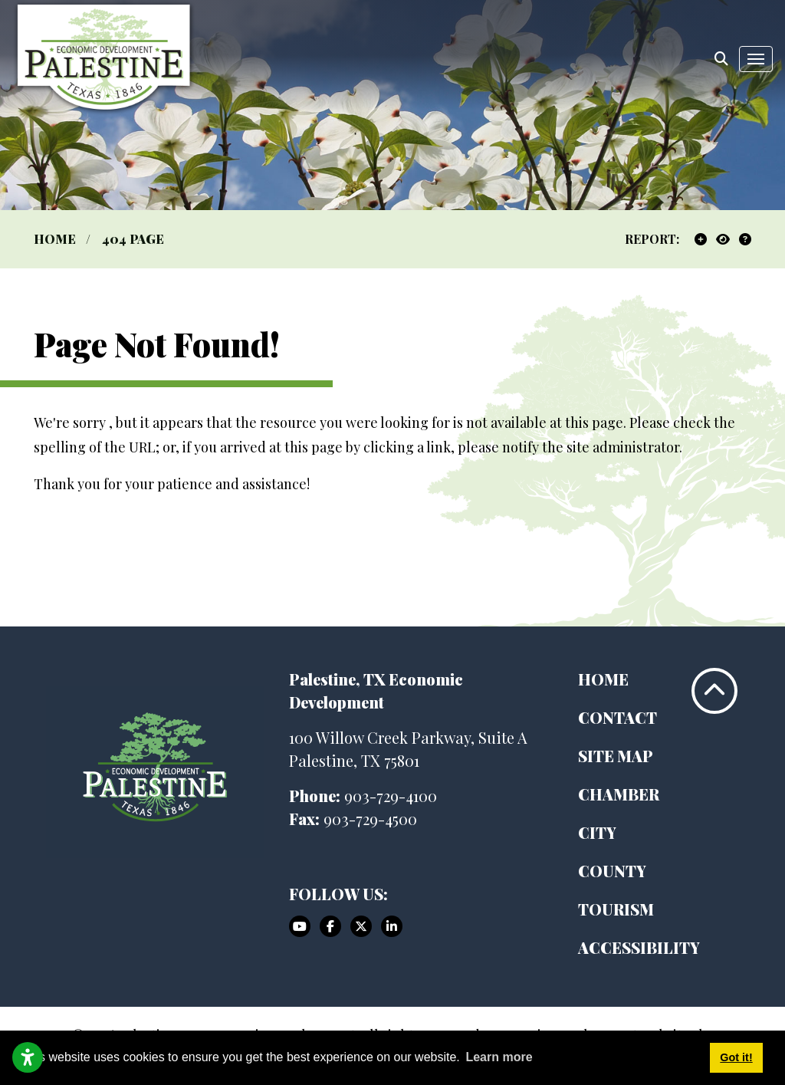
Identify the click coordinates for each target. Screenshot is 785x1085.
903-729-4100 (390, 795)
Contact (617, 717)
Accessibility (639, 947)
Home (603, 679)
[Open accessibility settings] (27, 1057)
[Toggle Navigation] (756, 59)
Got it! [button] (736, 1057)
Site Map (615, 755)
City (597, 832)
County (612, 870)
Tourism (616, 909)
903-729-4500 (370, 818)
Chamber (618, 794)
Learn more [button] (498, 1057)
